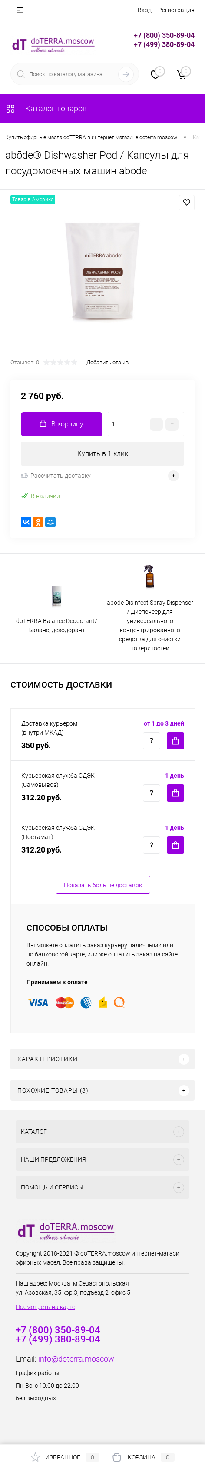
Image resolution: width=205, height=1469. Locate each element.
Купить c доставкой (175, 740)
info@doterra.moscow (76, 1358)
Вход (145, 10)
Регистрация (176, 10)
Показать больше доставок (103, 885)
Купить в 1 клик (102, 454)
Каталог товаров (46, 108)
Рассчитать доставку (56, 475)
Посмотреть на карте (45, 1306)
